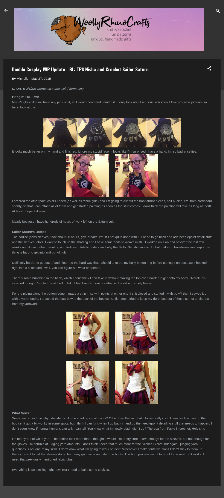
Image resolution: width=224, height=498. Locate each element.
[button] (209, 69)
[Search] (218, 11)
